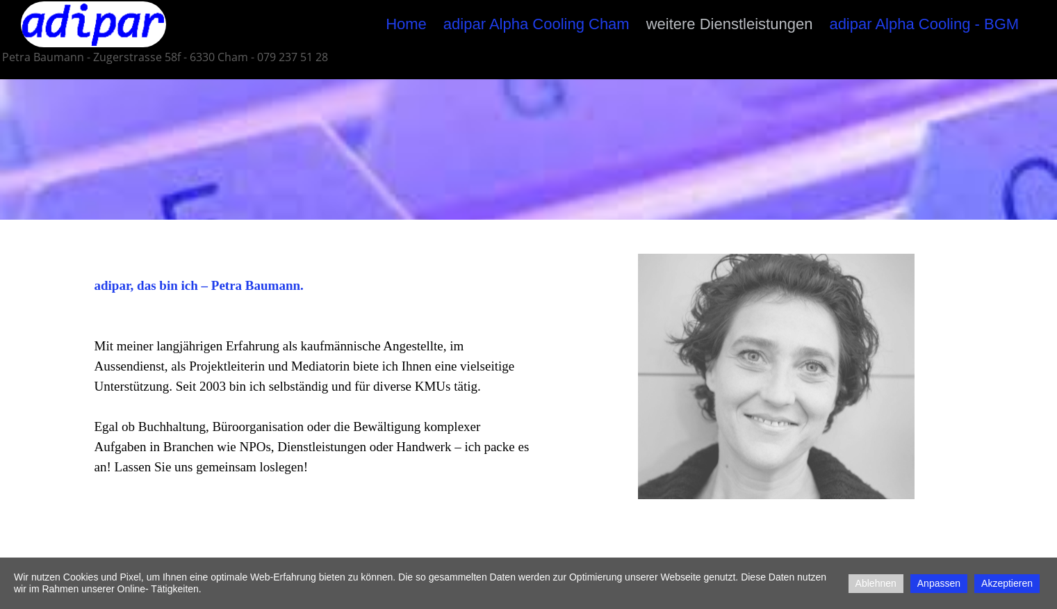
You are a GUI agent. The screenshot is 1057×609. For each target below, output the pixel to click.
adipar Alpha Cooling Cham (536, 24)
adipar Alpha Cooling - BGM (924, 24)
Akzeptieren (1007, 583)
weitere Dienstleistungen (729, 24)
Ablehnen (875, 583)
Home (406, 24)
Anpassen (938, 583)
